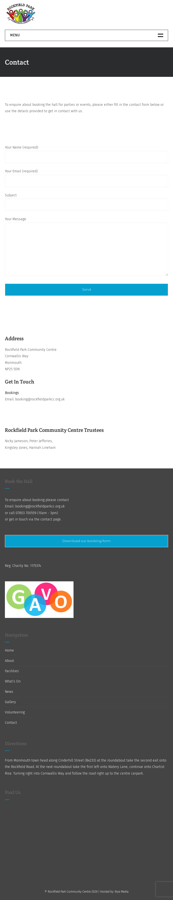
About (9, 661)
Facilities (12, 671)
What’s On (13, 681)
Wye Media (121, 891)
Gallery (10, 702)
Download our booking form (86, 541)
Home (9, 650)
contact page (50, 519)
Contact (11, 723)
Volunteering (15, 712)
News (9, 692)
